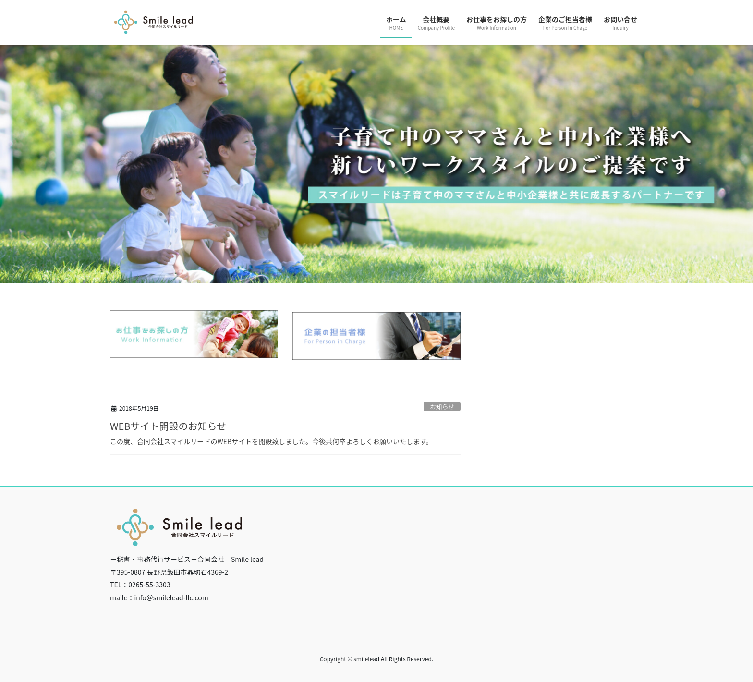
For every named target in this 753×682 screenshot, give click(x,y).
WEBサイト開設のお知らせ (168, 426)
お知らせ (442, 406)
